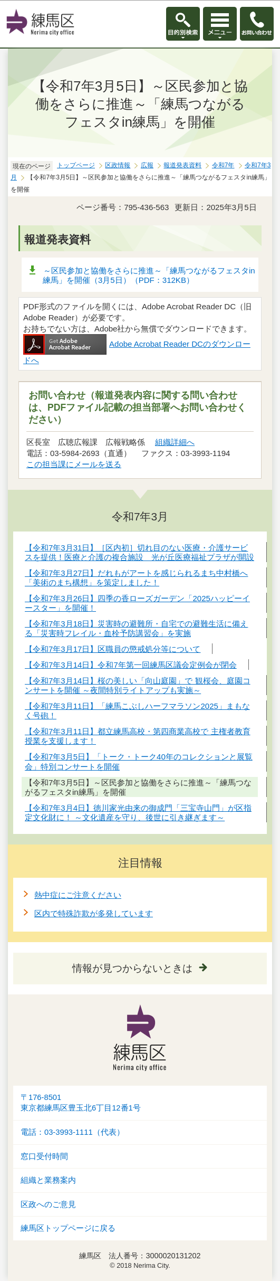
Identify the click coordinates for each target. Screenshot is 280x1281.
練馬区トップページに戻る (68, 1228)
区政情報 (117, 165)
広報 (147, 165)
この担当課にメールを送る (73, 464)
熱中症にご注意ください (77, 894)
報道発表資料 (182, 165)
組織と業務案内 (48, 1180)
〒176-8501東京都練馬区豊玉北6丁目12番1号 (81, 1103)
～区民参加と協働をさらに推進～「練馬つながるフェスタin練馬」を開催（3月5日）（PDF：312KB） (149, 275)
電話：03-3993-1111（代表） (72, 1132)
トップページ (76, 165)
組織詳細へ (175, 442)
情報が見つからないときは (132, 968)
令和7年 (223, 165)
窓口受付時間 (44, 1156)
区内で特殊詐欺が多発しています (93, 913)
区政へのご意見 (48, 1204)
